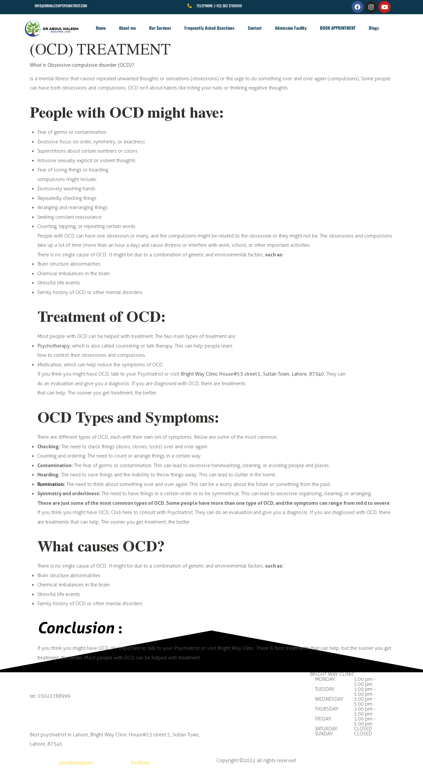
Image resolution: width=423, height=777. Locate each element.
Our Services (160, 27)
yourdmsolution (75, 763)
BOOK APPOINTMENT (338, 27)
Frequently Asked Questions (209, 27)
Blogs (374, 27)
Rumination (50, 484)
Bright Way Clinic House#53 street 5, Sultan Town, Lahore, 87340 (252, 374)
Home (101, 27)
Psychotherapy (53, 346)
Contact (255, 27)
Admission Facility (291, 27)
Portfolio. (141, 763)
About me (127, 27)
